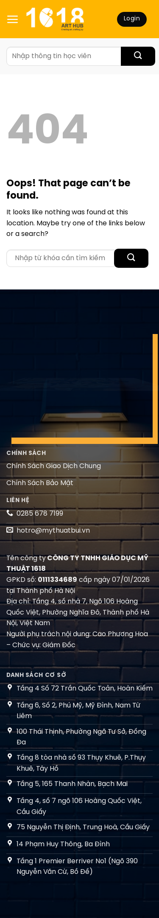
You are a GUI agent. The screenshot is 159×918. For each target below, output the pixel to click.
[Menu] (12, 19)
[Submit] (138, 56)
